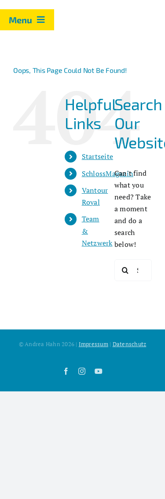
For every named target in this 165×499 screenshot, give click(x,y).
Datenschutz (130, 344)
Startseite (97, 156)
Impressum (93, 344)
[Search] (125, 270)
